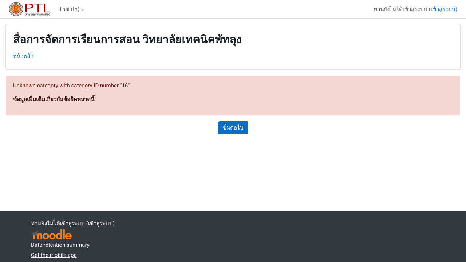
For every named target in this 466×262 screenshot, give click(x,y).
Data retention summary (60, 245)
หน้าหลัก (23, 56)
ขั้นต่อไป (233, 127)
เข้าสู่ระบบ (443, 9)
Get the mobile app (54, 255)
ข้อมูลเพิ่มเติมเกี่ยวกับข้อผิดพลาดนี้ (53, 99)
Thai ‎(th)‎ (69, 9)
